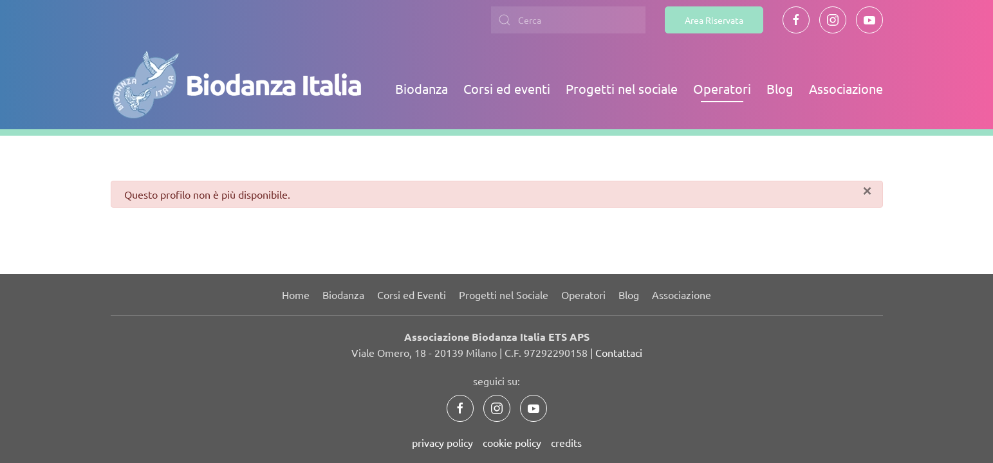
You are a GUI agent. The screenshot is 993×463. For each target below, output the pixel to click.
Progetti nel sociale (622, 88)
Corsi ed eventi (506, 88)
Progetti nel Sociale (503, 294)
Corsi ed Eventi (411, 294)
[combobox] (568, 19)
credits (566, 442)
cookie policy (512, 442)
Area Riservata (714, 20)
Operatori (722, 88)
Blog (779, 88)
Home (296, 294)
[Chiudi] (867, 191)
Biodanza (421, 88)
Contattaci (618, 352)
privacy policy (442, 442)
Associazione (846, 88)
